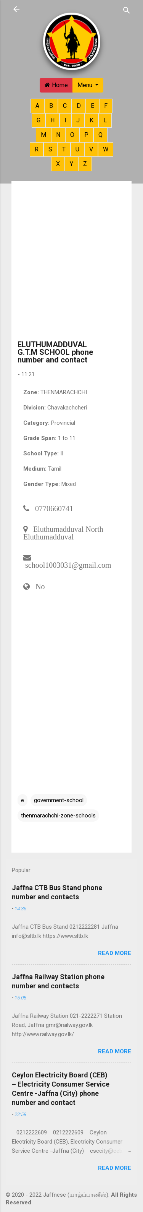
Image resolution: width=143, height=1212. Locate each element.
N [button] (58, 134)
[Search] (126, 10)
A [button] (37, 105)
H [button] (52, 120)
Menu (85, 85)
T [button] (64, 149)
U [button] (77, 149)
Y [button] (71, 163)
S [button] (50, 149)
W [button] (105, 149)
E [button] (92, 105)
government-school (59, 800)
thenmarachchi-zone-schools (58, 815)
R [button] (37, 149)
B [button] (51, 105)
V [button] (91, 149)
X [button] (58, 163)
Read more (114, 953)
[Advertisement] (71, 263)
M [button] (43, 134)
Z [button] (85, 163)
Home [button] (56, 85)
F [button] (106, 105)
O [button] (72, 134)
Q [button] (100, 134)
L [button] (105, 120)
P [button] (86, 134)
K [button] (91, 120)
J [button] (78, 120)
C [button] (65, 105)
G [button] (38, 120)
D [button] (79, 105)
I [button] (65, 120)
